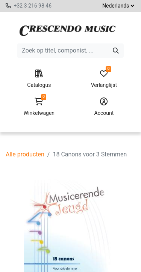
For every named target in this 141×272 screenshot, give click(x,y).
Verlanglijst (104, 79)
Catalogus (39, 79)
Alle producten (25, 154)
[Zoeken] (116, 50)
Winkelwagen (39, 107)
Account (104, 107)
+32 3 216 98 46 (33, 6)
